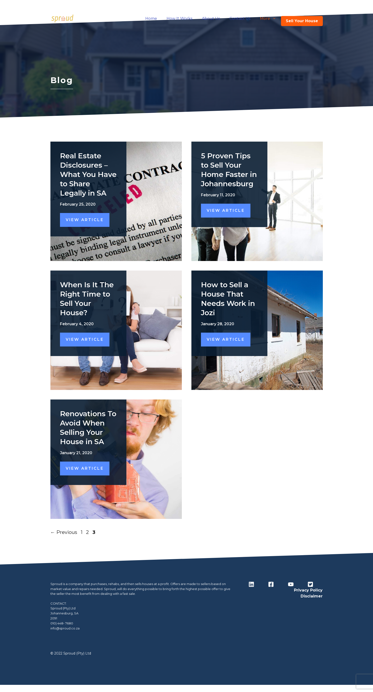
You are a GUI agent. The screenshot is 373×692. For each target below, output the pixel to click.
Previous (63, 532)
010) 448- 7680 (61, 623)
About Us (211, 18)
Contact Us (239, 18)
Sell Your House (302, 21)
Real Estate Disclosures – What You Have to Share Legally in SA (88, 174)
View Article (85, 220)
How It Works (179, 18)
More (270, 18)
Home (151, 18)
